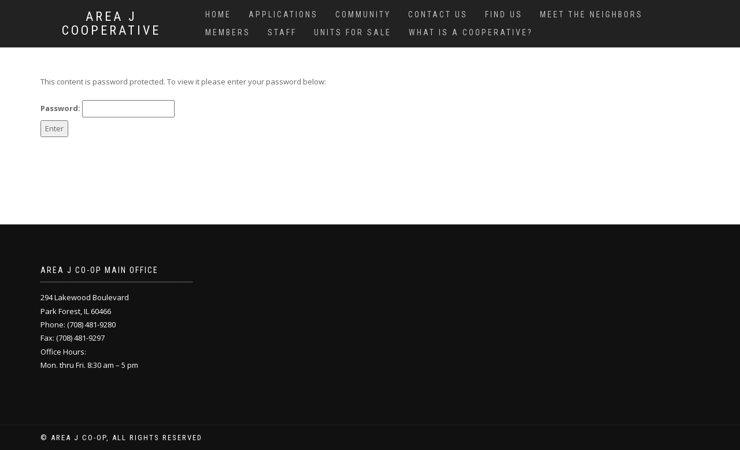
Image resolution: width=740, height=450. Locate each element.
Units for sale (352, 32)
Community (363, 14)
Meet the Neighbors (591, 14)
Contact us (438, 14)
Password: (107, 108)
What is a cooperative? (471, 32)
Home (218, 14)
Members (227, 32)
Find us (504, 14)
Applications (283, 14)
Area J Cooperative (111, 24)
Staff (282, 32)
